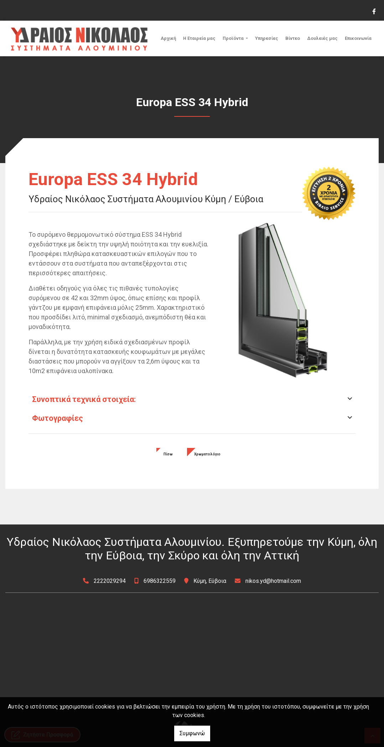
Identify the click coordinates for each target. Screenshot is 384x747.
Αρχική (168, 38)
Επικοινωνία (358, 38)
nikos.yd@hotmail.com (273, 581)
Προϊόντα (234, 38)
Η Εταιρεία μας (199, 38)
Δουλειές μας (322, 38)
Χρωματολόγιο (207, 454)
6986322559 (160, 581)
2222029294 (110, 581)
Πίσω (168, 454)
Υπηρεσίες (266, 38)
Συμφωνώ (192, 733)
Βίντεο (292, 38)
